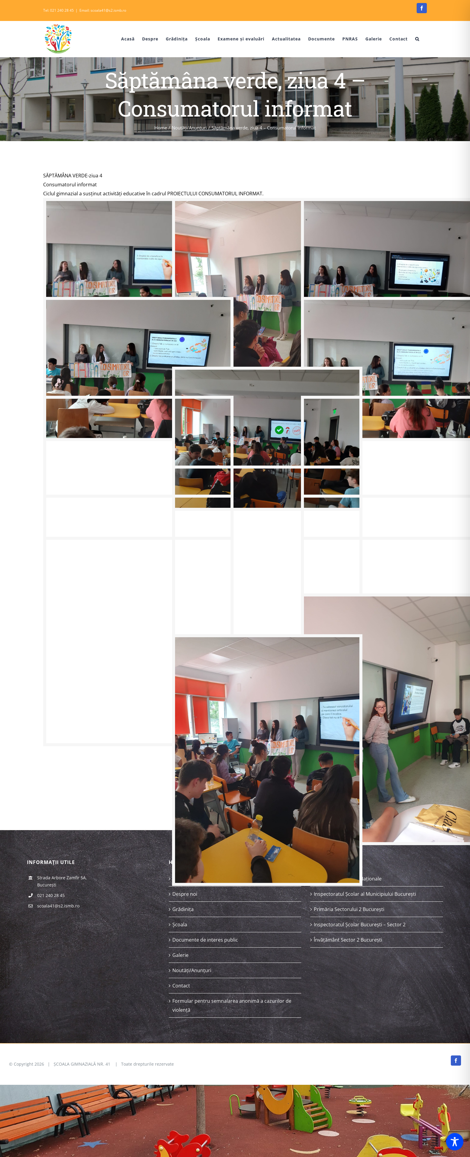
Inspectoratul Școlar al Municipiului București (365, 894)
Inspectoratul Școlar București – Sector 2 (360, 924)
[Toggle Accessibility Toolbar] (454, 1141)
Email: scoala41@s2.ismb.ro (102, 10)
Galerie (180, 955)
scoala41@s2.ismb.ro (58, 906)
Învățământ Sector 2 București (348, 940)
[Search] (417, 39)
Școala (179, 924)
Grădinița (183, 909)
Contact (181, 985)
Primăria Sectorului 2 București (349, 909)
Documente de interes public (205, 940)
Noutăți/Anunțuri (191, 970)
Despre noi (184, 894)
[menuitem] (123, 39)
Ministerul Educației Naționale (348, 878)
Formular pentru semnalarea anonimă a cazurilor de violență (231, 1005)
